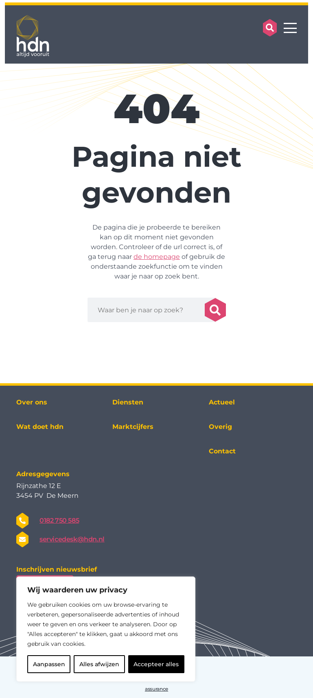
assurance (156, 689)
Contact (222, 451)
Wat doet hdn (39, 427)
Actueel (222, 402)
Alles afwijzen (99, 664)
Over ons (31, 402)
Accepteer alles (156, 664)
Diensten (127, 402)
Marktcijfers (132, 427)
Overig (220, 427)
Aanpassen (49, 664)
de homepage (157, 257)
